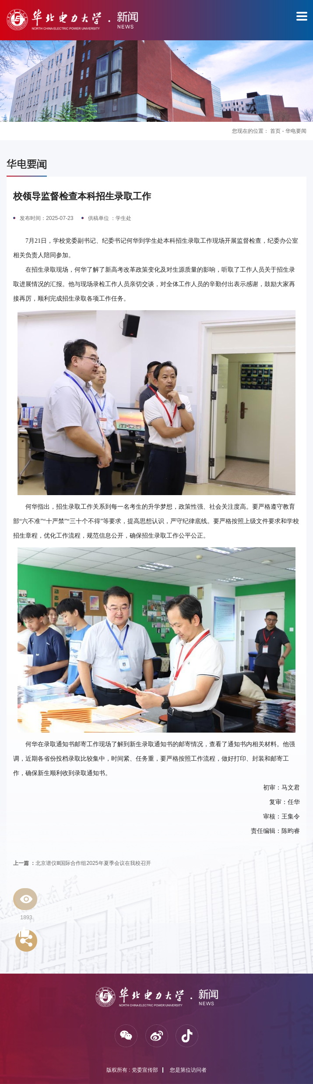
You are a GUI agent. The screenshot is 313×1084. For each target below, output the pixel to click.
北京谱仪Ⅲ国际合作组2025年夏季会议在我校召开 (82, 863)
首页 (275, 131)
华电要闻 (295, 131)
